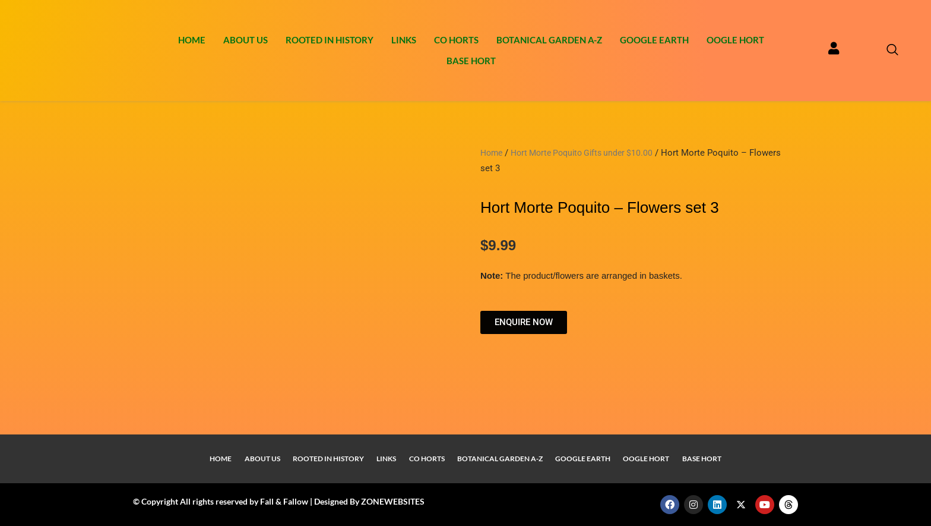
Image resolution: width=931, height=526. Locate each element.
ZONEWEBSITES (393, 501)
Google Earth (654, 39)
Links (403, 39)
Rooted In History (329, 39)
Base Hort (471, 60)
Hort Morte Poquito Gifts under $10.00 (589, 152)
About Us (245, 39)
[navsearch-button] (886, 50)
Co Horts (456, 39)
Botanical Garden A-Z (549, 39)
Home (191, 39)
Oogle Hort (735, 39)
